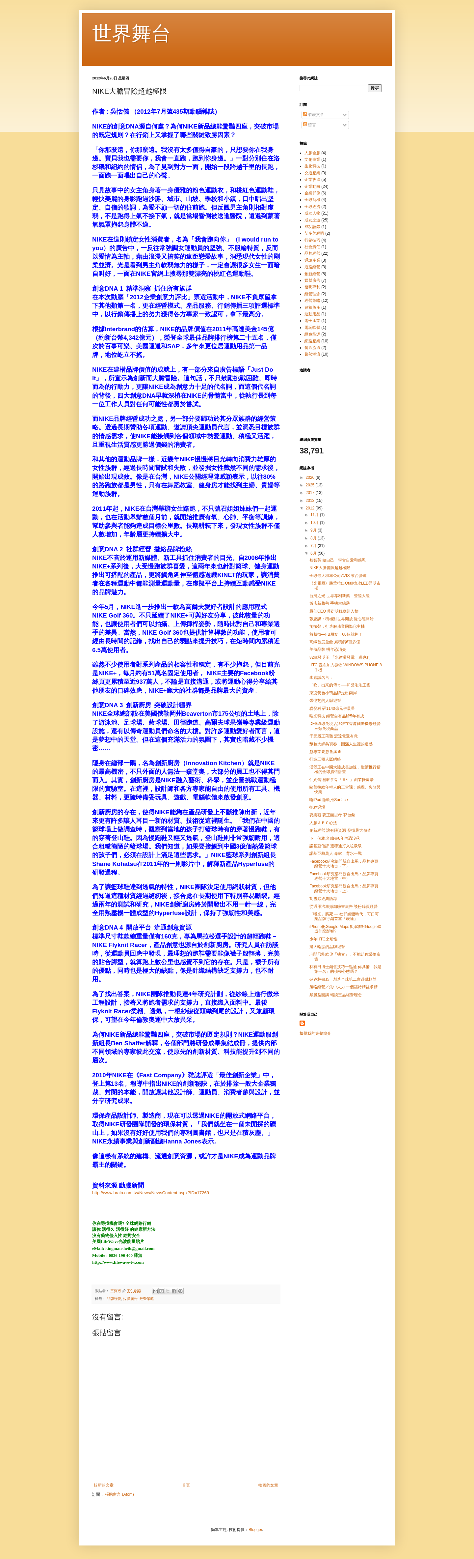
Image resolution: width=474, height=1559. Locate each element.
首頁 (186, 1485)
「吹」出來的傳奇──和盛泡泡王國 (339, 685)
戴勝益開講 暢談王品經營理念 (335, 995)
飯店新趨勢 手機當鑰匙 (329, 603)
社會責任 (312, 247)
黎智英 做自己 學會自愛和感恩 (337, 560)
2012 (311, 508)
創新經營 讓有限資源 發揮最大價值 (340, 830)
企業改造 (312, 179)
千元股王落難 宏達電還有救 (333, 736)
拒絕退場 (317, 807)
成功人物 (312, 213)
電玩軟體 (312, 327)
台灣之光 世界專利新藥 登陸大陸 (339, 595)
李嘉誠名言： (321, 677)
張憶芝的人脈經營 (325, 700)
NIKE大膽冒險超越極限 (329, 567)
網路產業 (312, 341)
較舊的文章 (268, 1485)
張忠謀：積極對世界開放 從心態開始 (341, 619)
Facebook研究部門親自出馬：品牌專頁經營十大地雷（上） (343, 888)
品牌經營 (114, 1299)
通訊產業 (312, 260)
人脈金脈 (312, 153)
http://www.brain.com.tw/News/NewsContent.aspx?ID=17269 (150, 1192)
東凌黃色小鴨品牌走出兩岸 (333, 693)
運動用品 (312, 314)
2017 (311, 492)
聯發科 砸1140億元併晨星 (332, 708)
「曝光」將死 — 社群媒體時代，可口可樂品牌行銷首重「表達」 (344, 916)
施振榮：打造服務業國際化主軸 (337, 626)
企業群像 (312, 193)
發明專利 (312, 287)
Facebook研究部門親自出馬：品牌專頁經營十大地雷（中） (343, 876)
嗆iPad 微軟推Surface (328, 799)
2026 (311, 477)
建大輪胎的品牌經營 (327, 946)
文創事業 (312, 159)
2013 (311, 500)
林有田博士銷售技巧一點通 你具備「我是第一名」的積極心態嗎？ (345, 969)
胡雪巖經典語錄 (323, 898)
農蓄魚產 (312, 307)
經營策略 (147, 1299)
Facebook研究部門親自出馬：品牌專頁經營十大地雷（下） (343, 863)
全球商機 (312, 199)
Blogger (255, 1529)
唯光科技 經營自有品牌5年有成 (336, 716)
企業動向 (312, 186)
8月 (314, 538)
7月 (314, 545)
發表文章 (313, 114)
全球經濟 (312, 206)
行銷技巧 (312, 240)
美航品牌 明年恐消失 (327, 649)
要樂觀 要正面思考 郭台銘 (332, 815)
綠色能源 (312, 334)
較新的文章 (104, 1485)
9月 (314, 530)
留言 (309, 125)
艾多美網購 (314, 233)
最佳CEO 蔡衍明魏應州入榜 (333, 611)
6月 (314, 553)
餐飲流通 (312, 347)
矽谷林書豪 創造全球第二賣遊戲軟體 (343, 979)
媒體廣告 (130, 1299)
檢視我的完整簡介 (315, 1033)
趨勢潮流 (312, 354)
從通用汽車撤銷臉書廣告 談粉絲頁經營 (343, 906)
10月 (315, 522)
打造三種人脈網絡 (325, 759)
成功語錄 (312, 226)
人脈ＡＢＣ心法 (323, 823)
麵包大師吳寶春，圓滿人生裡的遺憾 (341, 744)
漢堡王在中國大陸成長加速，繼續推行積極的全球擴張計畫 (345, 769)
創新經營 (312, 274)
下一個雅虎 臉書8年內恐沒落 (334, 838)
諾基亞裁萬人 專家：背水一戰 (335, 853)
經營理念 (312, 294)
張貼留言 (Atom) (119, 1494)
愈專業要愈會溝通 (325, 751)
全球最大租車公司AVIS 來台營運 (338, 575)
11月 (315, 514)
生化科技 (312, 166)
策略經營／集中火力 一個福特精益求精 (343, 987)
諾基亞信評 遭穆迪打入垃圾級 (335, 846)
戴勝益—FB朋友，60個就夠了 (335, 634)
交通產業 (312, 173)
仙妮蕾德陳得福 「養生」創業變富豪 (341, 779)
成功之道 (312, 220)
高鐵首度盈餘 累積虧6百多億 (334, 642)
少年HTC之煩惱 (323, 939)
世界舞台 (131, 33)
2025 (311, 485)
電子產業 (312, 320)
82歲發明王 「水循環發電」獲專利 (339, 657)
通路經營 (312, 267)
